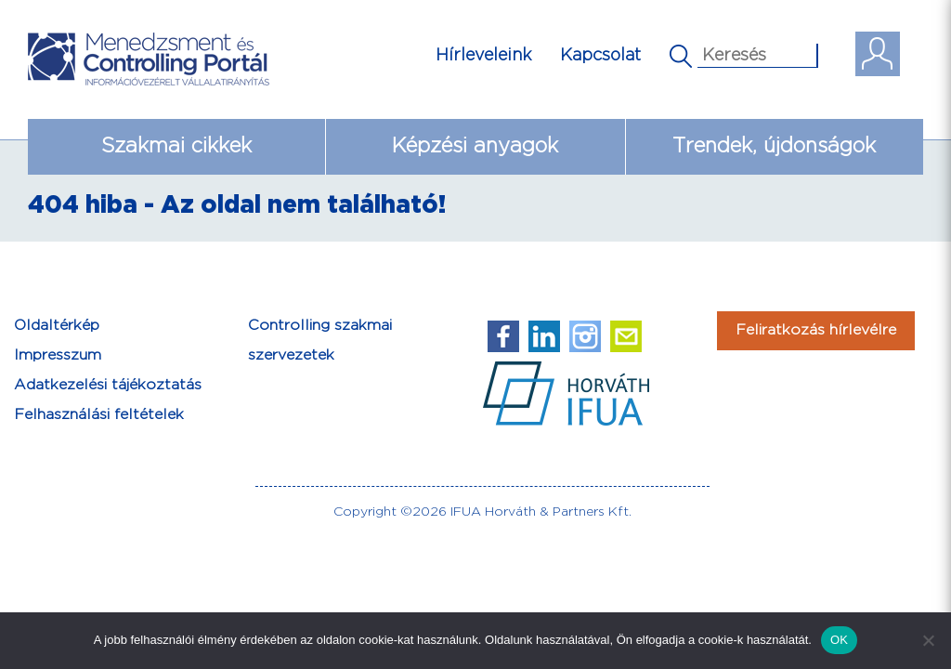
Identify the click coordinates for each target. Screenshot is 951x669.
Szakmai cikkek (176, 146)
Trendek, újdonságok (774, 146)
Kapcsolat (600, 55)
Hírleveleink (484, 55)
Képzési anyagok (475, 146)
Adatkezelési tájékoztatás (108, 385)
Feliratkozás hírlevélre (816, 330)
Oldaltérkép (56, 326)
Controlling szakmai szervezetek (320, 340)
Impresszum (57, 355)
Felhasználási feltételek (99, 415)
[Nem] (927, 640)
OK (839, 640)
